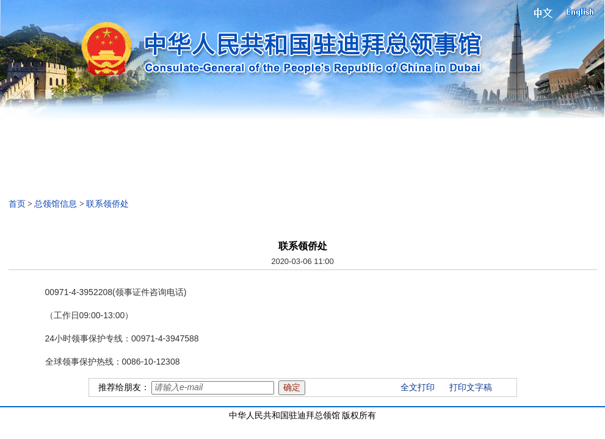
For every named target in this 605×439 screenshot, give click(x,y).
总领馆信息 (55, 204)
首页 (17, 204)
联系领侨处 (107, 204)
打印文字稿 (470, 387)
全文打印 (417, 387)
